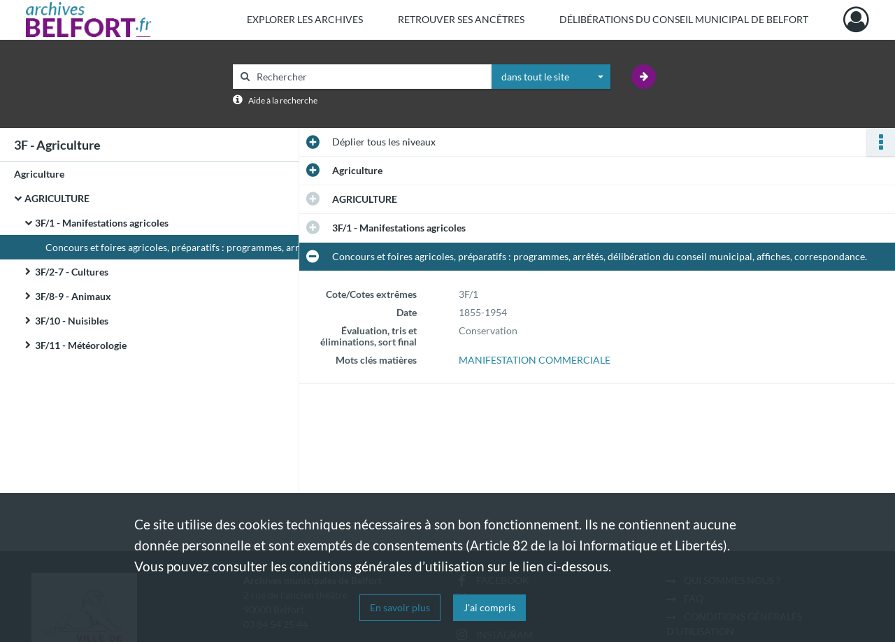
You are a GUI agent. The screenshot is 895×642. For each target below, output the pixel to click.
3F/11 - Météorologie (81, 345)
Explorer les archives (305, 19)
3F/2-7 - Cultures (71, 272)
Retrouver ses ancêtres (461, 19)
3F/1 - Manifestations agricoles (102, 223)
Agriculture (39, 174)
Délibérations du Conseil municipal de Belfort (683, 19)
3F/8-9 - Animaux (73, 296)
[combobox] (551, 77)
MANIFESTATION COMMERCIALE (534, 360)
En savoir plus (400, 607)
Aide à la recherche (282, 100)
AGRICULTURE (57, 198)
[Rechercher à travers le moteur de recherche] (369, 76)
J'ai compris (489, 607)
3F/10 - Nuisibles (71, 321)
